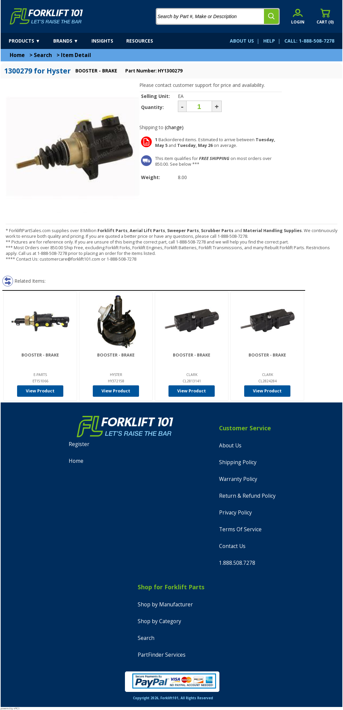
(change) (174, 127)
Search (43, 55)
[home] (46, 16)
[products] (30, 41)
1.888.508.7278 (237, 562)
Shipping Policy (238, 462)
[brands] (71, 41)
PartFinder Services (162, 654)
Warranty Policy (238, 479)
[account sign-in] (297, 16)
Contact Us (232, 546)
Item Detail (76, 55)
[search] (271, 16)
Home (17, 55)
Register (79, 444)
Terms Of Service (240, 529)
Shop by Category (159, 621)
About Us (230, 445)
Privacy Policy (235, 512)
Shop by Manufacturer (165, 604)
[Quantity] (199, 106)
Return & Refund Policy (247, 495)
